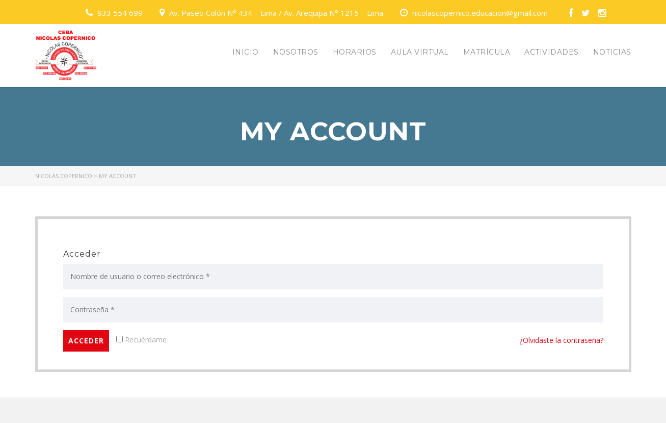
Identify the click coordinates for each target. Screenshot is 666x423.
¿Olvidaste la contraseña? (561, 340)
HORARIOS (355, 52)
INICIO (245, 52)
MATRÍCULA (487, 52)
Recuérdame (141, 339)
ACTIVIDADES (551, 52)
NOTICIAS (612, 52)
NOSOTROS (295, 52)
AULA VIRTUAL (420, 52)
